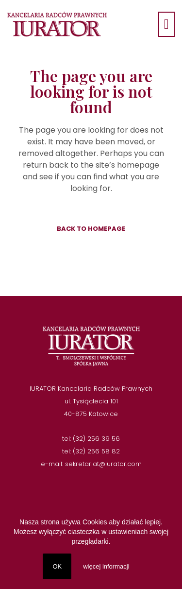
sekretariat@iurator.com (103, 463)
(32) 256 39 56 (96, 438)
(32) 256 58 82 (96, 451)
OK (57, 566)
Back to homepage (91, 228)
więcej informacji (106, 566)
